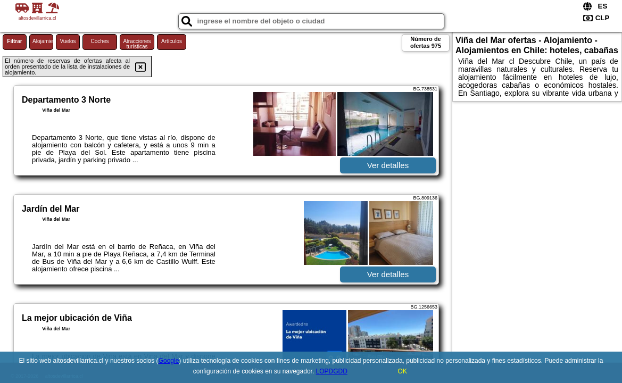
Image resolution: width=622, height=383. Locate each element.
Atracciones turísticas (137, 43)
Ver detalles (388, 165)
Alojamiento (42, 41)
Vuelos (68, 41)
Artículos (171, 41)
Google (169, 360)
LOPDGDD (331, 371)
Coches (100, 41)
